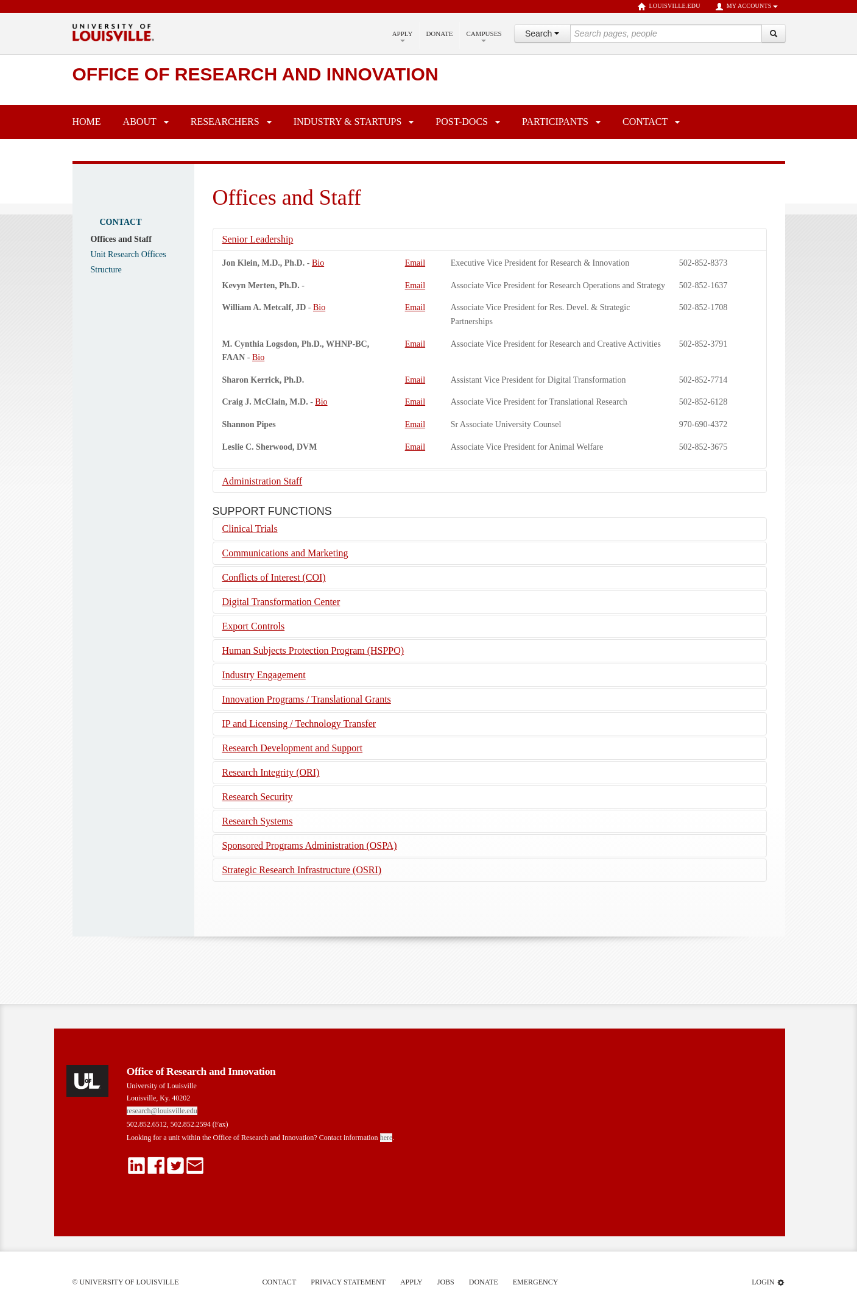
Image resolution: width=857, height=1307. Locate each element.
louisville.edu (669, 6)
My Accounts (746, 6)
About (140, 121)
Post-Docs (462, 121)
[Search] (773, 33)
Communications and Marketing (285, 553)
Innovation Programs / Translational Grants (306, 699)
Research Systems (257, 821)
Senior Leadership (258, 239)
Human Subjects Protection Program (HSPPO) (313, 650)
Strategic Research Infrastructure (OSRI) (302, 870)
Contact (645, 121)
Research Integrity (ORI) (271, 772)
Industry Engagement (264, 675)
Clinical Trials (250, 528)
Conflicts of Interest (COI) (274, 577)
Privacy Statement (348, 1282)
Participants (555, 121)
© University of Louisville (125, 1282)
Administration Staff (262, 481)
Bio (318, 262)
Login (768, 1282)
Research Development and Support (292, 748)
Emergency (536, 1282)
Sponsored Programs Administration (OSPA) (309, 845)
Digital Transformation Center (281, 602)
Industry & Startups (348, 121)
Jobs (445, 1282)
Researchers (225, 121)
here (386, 1137)
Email (415, 262)
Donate (439, 33)
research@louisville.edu (162, 1111)
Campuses (483, 36)
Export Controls (253, 626)
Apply (402, 36)
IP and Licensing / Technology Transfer (299, 723)
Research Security (257, 797)
